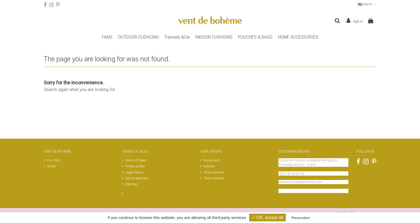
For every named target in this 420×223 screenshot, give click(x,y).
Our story (53, 160)
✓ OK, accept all (267, 217)
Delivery (209, 166)
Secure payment (137, 178)
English (367, 4)
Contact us (286, 191)
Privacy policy (135, 166)
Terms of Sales (135, 160)
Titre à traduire (213, 172)
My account (211, 160)
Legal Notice (134, 172)
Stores (51, 166)
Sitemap (131, 184)
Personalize (301, 218)
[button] (255, 37)
